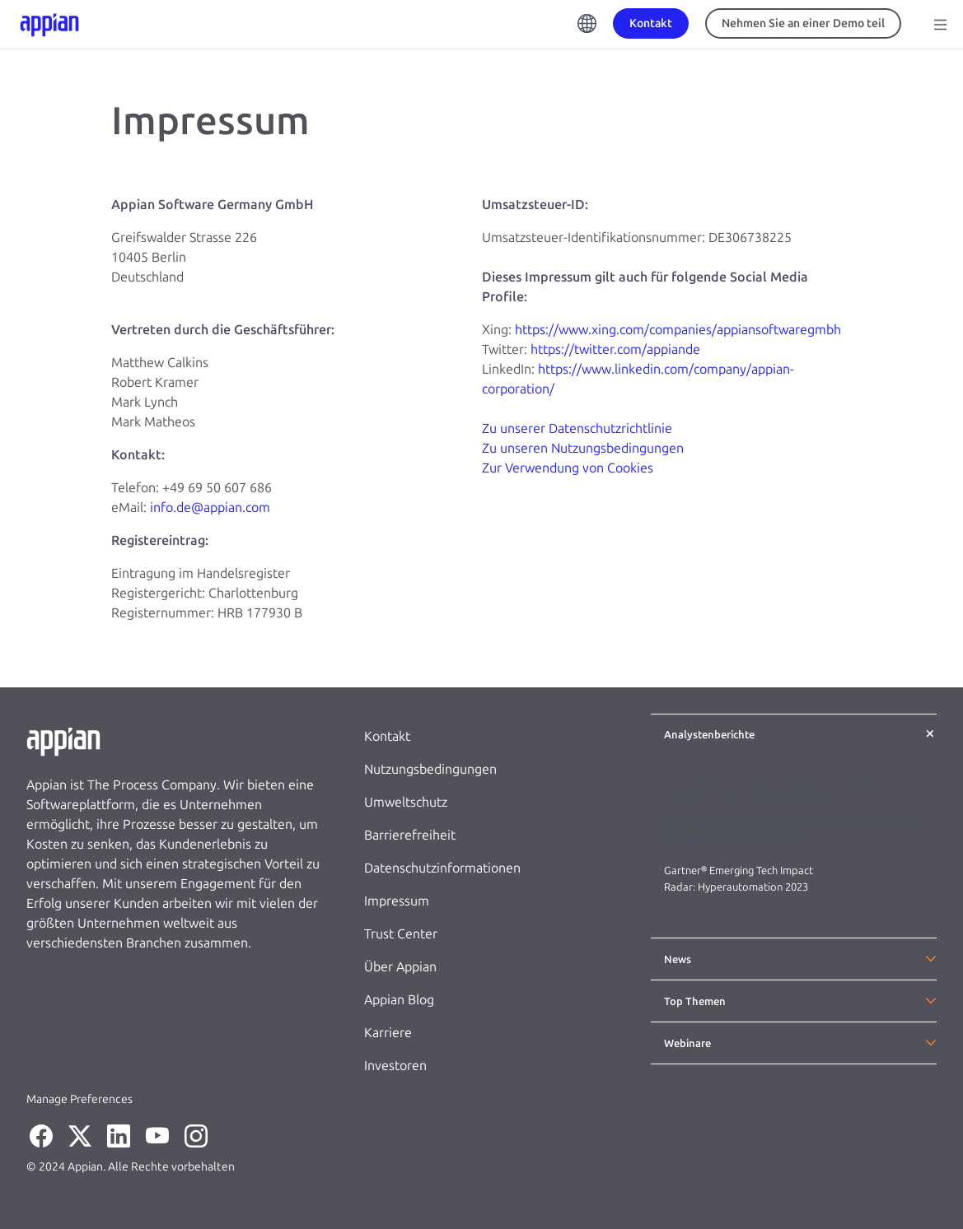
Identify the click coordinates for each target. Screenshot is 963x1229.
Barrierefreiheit (410, 835)
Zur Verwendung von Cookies (567, 468)
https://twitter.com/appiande (615, 349)
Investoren (395, 1065)
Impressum (396, 901)
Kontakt (387, 736)
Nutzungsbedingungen (430, 769)
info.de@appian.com (210, 507)
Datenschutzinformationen (442, 868)
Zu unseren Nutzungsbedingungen (583, 448)
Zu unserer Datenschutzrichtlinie (577, 428)
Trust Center (400, 934)
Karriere (388, 1032)
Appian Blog (399, 1000)
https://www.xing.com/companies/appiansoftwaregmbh (678, 330)
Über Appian (400, 967)
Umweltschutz (405, 802)
